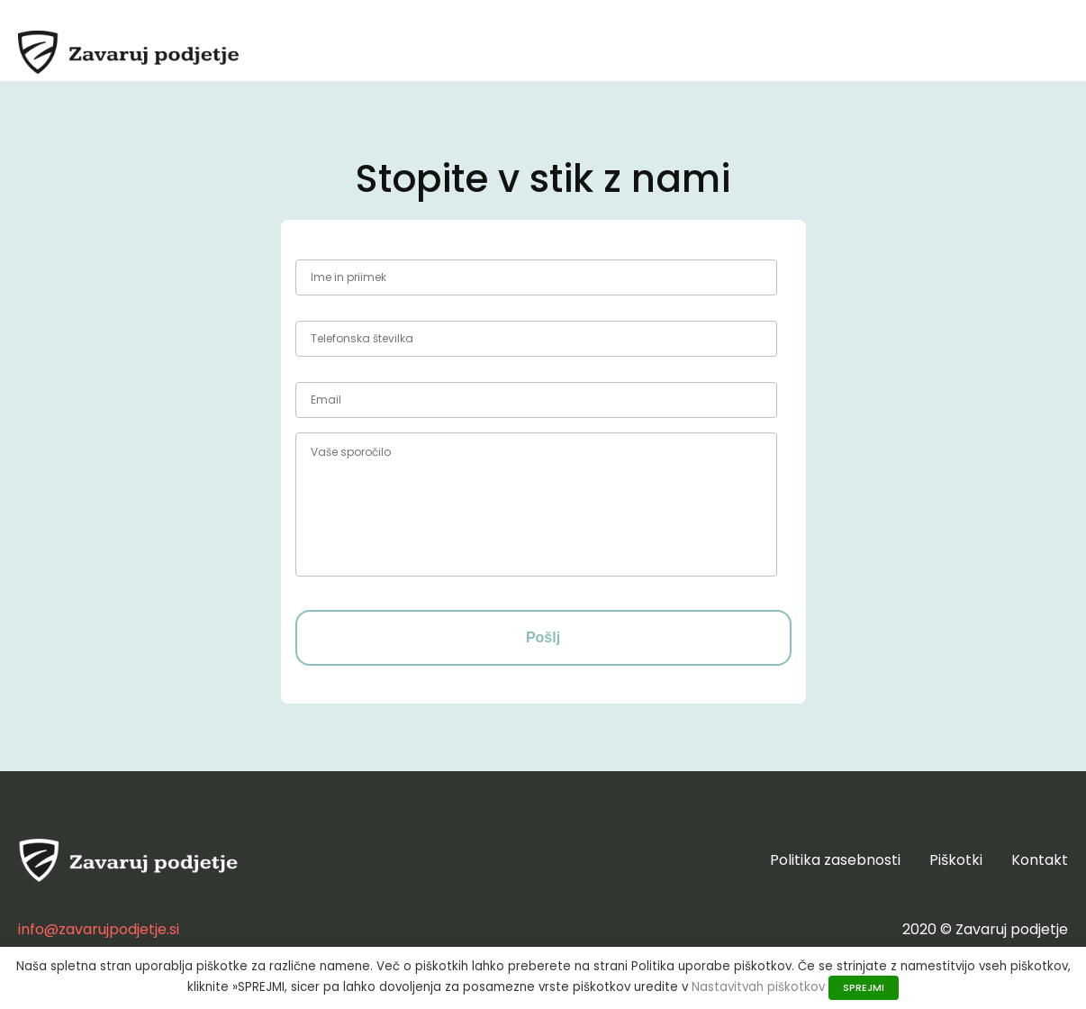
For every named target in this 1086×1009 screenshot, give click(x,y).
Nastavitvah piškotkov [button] (758, 986)
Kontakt (1039, 860)
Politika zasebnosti (835, 860)
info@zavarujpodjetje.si (98, 929)
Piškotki (955, 860)
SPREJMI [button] (863, 987)
